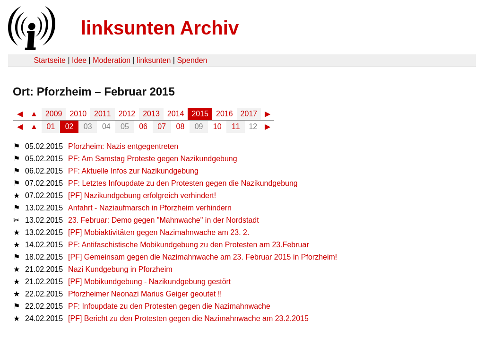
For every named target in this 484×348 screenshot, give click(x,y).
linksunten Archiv (160, 27)
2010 (77, 114)
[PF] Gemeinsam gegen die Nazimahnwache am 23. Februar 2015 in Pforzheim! (202, 257)
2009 (53, 114)
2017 (249, 114)
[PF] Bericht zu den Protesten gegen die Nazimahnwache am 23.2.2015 (188, 318)
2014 (175, 114)
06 (143, 126)
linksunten (154, 60)
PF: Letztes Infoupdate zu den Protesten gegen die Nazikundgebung (183, 183)
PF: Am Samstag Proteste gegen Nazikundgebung (152, 159)
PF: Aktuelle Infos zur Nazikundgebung (133, 171)
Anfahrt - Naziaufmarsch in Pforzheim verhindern (150, 208)
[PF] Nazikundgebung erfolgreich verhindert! (142, 195)
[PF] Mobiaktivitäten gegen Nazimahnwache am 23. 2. (158, 232)
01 (51, 126)
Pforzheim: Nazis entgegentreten (123, 146)
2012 (127, 114)
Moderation (111, 60)
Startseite (50, 60)
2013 (151, 114)
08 (180, 126)
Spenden (192, 60)
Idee (79, 60)
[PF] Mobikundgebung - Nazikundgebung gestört (149, 282)
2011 (102, 114)
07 (161, 126)
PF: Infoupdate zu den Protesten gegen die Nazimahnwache (169, 306)
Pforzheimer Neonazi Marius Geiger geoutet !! (145, 294)
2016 (224, 114)
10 (217, 126)
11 (236, 126)
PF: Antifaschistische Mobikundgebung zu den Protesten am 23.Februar (188, 245)
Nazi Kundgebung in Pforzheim (120, 269)
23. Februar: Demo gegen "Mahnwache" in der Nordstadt (163, 220)
